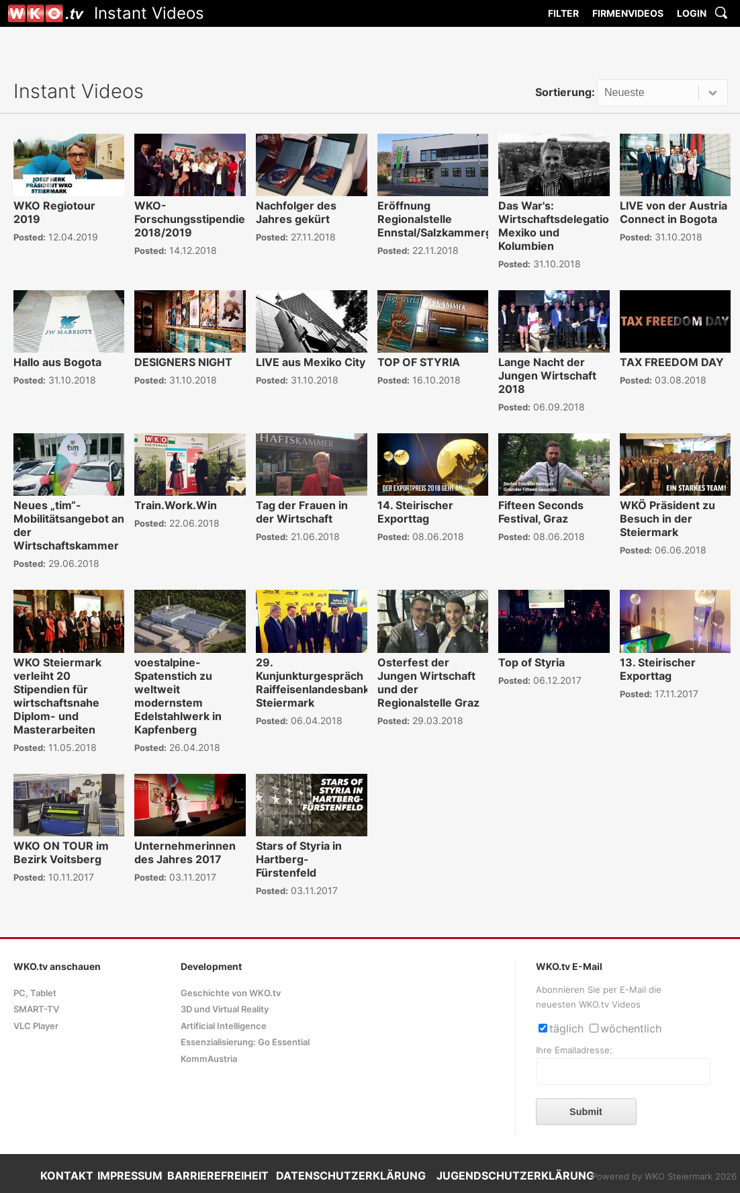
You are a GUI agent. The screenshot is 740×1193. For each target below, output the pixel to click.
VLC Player (35, 1026)
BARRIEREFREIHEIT (218, 1175)
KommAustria (209, 1059)
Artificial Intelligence (224, 1026)
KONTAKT (66, 1175)
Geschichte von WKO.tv (231, 993)
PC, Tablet (34, 993)
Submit (585, 1111)
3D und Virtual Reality (225, 1009)
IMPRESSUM (130, 1175)
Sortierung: (565, 92)
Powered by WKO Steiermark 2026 (664, 1177)
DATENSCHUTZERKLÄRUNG (351, 1175)
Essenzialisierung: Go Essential (245, 1042)
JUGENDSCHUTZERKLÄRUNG (515, 1175)
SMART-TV (36, 1009)
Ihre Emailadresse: (574, 1050)
